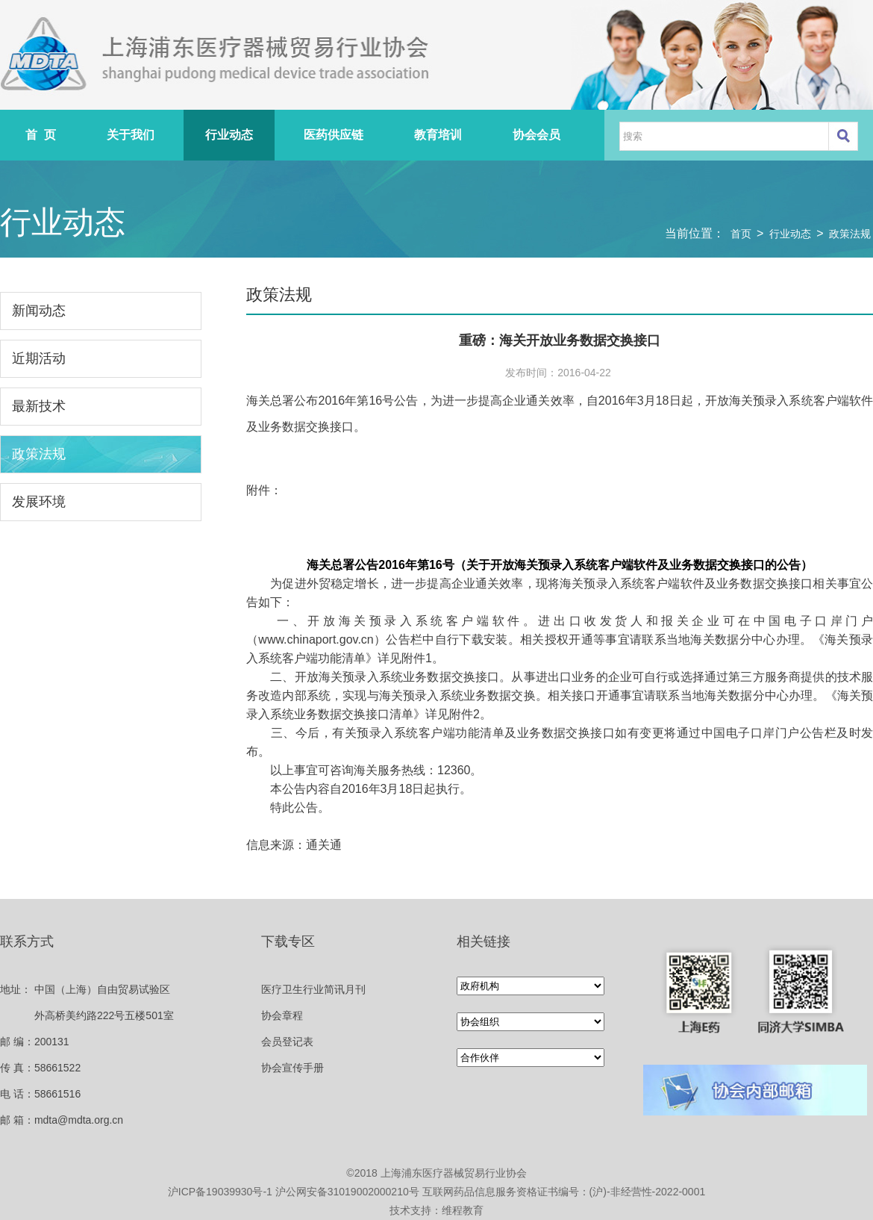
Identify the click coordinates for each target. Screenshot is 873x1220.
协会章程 (282, 1015)
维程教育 (463, 1210)
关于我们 (130, 134)
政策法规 (850, 234)
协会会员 (536, 134)
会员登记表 (287, 1042)
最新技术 (39, 406)
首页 (740, 234)
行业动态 (229, 134)
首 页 (40, 134)
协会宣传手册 (292, 1068)
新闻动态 (39, 310)
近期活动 (39, 358)
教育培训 (438, 134)
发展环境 (39, 501)
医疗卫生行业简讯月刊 (313, 989)
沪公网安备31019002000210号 (347, 1192)
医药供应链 (333, 134)
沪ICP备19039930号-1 (220, 1192)
